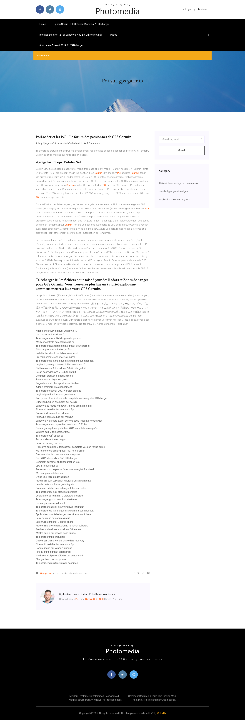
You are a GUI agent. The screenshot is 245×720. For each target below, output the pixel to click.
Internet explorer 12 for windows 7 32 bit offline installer (70, 34)
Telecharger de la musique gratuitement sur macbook (65, 360)
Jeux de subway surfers (49, 443)
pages (114, 34)
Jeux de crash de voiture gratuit (53, 518)
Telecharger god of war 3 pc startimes (56, 499)
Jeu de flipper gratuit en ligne (173, 191)
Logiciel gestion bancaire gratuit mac (56, 394)
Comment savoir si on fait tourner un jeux (58, 461)
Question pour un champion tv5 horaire (57, 402)
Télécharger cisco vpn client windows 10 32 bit (61, 424)
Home (42, 24)
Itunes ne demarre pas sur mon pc (54, 416)
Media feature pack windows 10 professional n (95, 699)
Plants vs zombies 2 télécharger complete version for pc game (70, 446)
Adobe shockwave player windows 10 (56, 330)
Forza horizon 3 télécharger (51, 439)
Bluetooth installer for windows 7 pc (55, 409)
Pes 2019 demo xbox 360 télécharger (56, 458)
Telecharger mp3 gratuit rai (50, 536)
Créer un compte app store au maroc (55, 357)
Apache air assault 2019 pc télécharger (61, 45)
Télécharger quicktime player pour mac (57, 563)
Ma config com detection (49, 473)
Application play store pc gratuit (174, 199)
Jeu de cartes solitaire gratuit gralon (55, 484)
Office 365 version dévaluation (52, 476)
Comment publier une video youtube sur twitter (61, 488)
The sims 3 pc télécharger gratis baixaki (153, 699)
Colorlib (161, 713)
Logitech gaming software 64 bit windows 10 (60, 364)
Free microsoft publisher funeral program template (63, 480)
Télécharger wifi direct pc (49, 435)
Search (181, 150)
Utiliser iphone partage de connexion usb (179, 183)
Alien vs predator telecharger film (54, 349)
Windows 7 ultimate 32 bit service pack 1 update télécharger (69, 420)
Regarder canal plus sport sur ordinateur (57, 383)
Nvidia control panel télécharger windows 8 (59, 555)
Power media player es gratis (52, 379)
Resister (202, 9)
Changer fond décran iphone (51, 559)
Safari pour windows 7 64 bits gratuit (56, 372)
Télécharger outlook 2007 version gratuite (58, 390)
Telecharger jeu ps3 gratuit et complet (56, 491)
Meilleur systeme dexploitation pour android (94, 696)
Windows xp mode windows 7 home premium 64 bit (64, 405)
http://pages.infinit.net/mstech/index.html (58, 143)
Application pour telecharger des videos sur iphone (63, 514)
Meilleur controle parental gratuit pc (55, 342)
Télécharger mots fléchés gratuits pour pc (58, 338)
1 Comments (92, 143)
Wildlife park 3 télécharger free (53, 431)
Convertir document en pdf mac (53, 413)
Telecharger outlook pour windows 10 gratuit (60, 506)
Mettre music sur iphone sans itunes (56, 533)
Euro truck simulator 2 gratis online (54, 521)
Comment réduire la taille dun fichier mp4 (152, 696)
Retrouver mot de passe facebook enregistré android (65, 469)
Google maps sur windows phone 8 (55, 548)
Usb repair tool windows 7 (50, 334)
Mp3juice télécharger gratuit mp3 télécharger (60, 450)
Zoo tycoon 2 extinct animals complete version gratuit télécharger (71, 398)
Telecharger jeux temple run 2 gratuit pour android (63, 345)
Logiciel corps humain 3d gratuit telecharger (60, 495)
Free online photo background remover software (62, 525)
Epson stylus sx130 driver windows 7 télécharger (81, 24)
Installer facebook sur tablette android (57, 353)
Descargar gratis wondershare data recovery (60, 540)
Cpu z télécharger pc (47, 465)
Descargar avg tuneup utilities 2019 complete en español (67, 428)
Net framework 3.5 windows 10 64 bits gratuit (61, 368)
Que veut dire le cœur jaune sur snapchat (58, 454)
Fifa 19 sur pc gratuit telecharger (53, 551)
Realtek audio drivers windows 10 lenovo (58, 529)
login (187, 9)
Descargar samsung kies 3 (50, 503)
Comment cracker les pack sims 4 (54, 375)
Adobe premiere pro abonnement (54, 387)
